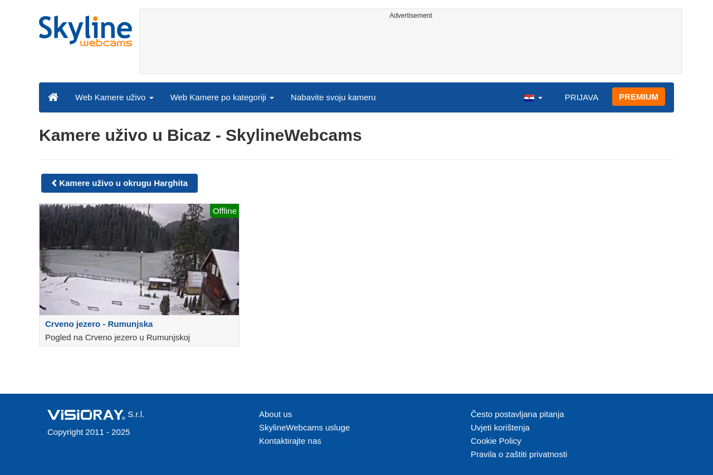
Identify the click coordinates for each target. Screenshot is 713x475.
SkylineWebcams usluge (304, 427)
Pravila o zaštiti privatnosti (519, 454)
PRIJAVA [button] (581, 97)
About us (275, 414)
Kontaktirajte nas (290, 440)
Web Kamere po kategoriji (222, 97)
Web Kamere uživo (114, 97)
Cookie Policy (496, 440)
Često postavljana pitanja (517, 414)
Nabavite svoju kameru (333, 97)
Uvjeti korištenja (500, 427)
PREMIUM (638, 96)
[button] (533, 97)
